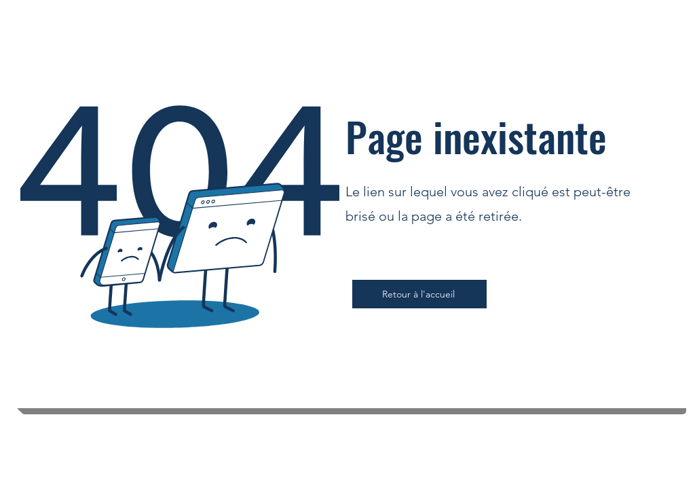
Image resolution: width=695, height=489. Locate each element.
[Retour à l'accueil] (419, 294)
